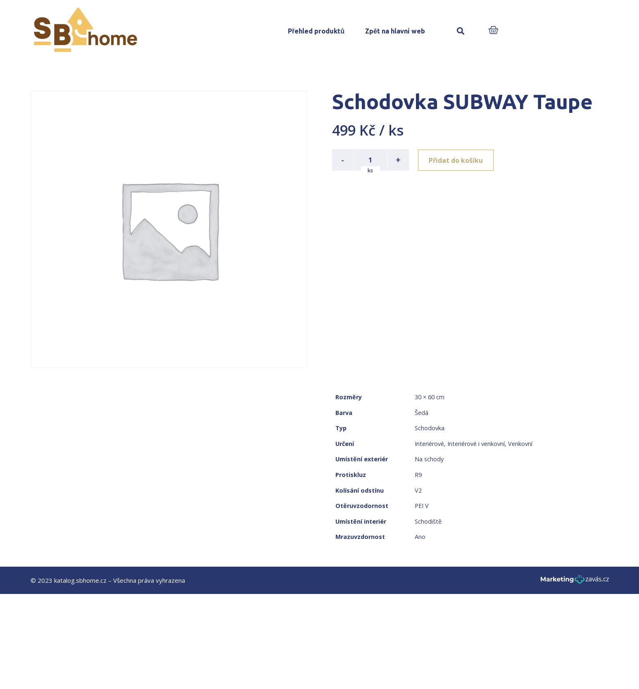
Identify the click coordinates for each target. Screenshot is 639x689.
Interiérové (429, 444)
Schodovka (429, 428)
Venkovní (520, 444)
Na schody (429, 459)
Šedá (421, 413)
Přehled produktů (316, 31)
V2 (418, 490)
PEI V (422, 506)
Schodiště (428, 521)
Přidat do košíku (457, 160)
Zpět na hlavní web (395, 31)
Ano (420, 537)
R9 (418, 475)
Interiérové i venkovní (476, 444)
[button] (461, 31)
